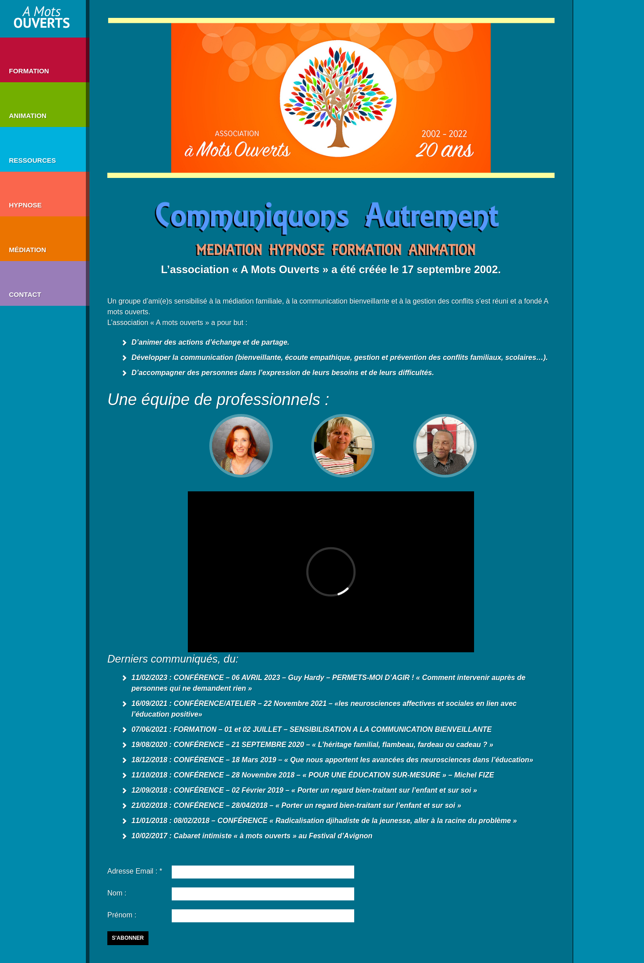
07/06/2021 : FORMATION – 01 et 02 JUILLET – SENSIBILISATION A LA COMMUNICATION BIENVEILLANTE (311, 729)
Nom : (117, 893)
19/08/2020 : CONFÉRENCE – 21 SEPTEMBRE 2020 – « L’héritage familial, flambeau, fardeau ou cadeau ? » (312, 744)
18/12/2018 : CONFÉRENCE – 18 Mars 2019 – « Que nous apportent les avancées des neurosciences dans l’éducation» (332, 760)
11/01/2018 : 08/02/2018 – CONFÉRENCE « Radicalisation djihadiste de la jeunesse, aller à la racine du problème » (324, 820)
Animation (28, 115)
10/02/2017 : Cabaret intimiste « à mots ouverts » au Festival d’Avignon (252, 836)
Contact (25, 294)
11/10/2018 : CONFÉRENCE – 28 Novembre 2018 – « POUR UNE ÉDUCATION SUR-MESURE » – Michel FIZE (312, 775)
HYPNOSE (25, 205)
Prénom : (121, 915)
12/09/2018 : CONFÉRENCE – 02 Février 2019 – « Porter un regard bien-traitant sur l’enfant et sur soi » (304, 790)
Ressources (32, 160)
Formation (29, 71)
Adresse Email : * (134, 871)
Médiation (27, 249)
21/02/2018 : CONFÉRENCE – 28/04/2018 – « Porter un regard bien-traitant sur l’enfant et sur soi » (296, 805)
